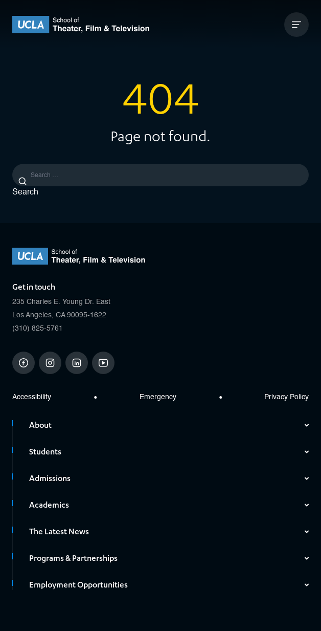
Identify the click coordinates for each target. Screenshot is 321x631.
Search (25, 192)
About (169, 425)
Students (169, 452)
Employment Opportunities (169, 585)
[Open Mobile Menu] (296, 24)
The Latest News (169, 532)
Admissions (169, 478)
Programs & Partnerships (169, 558)
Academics (169, 505)
